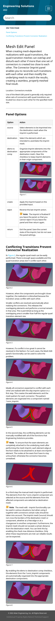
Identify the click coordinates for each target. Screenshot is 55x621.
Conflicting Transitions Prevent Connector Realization (26, 36)
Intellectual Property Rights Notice (20, 617)
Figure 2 (11, 255)
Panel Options (11, 32)
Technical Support (42, 617)
